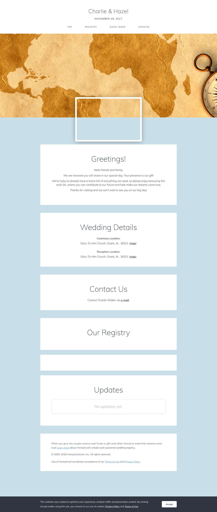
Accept (169, 504)
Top (69, 27)
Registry (91, 27)
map (133, 243)
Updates (144, 27)
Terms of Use (112, 461)
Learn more (63, 447)
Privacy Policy (132, 461)
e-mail (125, 300)
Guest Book (118, 27)
